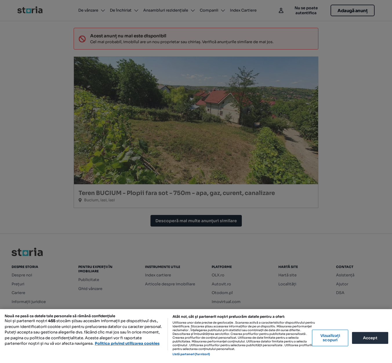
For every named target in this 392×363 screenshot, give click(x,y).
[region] (196, 336)
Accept (370, 337)
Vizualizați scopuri (330, 338)
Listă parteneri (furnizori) (191, 354)
